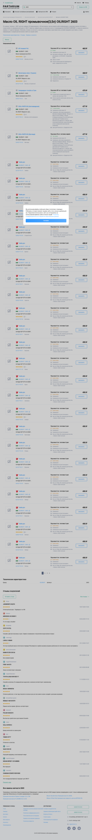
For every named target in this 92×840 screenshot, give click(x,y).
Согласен (46, 220)
